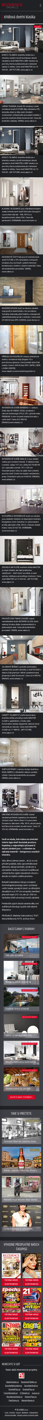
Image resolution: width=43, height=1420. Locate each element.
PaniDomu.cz (14, 1400)
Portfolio (12, 1412)
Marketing (25, 1412)
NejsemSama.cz (27, 1400)
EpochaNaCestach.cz (13, 1386)
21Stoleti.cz (25, 1393)
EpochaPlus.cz (14, 1389)
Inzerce (18, 1412)
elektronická (11, 1284)
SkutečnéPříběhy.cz (29, 1382)
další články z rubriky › (21, 1097)
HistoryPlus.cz (31, 1397)
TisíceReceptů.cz (11, 1393)
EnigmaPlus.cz (29, 1389)
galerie (37, 26)
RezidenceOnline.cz (14, 1397)
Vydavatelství (33, 1412)
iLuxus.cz (35, 1393)
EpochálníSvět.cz (31, 1386)
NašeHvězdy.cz (12, 1382)
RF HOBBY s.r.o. (22, 1410)
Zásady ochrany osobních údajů (27, 1415)
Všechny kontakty (10, 1415)
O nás (6, 1412)
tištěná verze (11, 1280)
